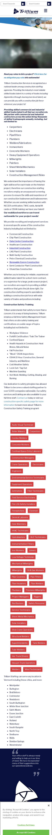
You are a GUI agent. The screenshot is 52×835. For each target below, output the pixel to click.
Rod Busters (17, 603)
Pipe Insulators (19, 583)
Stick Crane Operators (22, 630)
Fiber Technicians (35, 491)
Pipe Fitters (35, 577)
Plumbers (16, 590)
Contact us (22, 398)
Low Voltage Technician (23, 557)
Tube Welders (18, 649)
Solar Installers (19, 623)
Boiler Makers (18, 431)
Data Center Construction (21, 241)
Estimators (17, 491)
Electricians (38, 464)
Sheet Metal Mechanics (23, 616)
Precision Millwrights (35, 590)
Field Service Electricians (23, 497)
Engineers (16, 471)
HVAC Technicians (20, 530)
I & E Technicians (38, 537)
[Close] (49, 808)
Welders (16, 669)
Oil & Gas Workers (35, 570)
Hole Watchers (19, 524)
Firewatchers (18, 511)
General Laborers (20, 517)
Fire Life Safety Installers (23, 504)
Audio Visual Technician (22, 425)
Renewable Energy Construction (24, 262)
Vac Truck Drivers (20, 656)
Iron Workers (18, 550)
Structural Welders (20, 636)
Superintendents (19, 643)
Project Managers (20, 596)
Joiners (32, 550)
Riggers (37, 596)
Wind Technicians (33, 669)
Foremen (33, 511)
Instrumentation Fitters (23, 544)
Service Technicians (21, 610)
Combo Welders (19, 438)
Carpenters (35, 431)
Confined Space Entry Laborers (26, 451)
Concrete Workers (20, 444)
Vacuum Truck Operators (23, 663)
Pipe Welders (37, 583)
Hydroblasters (18, 537)
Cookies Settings (26, 827)
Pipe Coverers (18, 577)
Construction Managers (23, 458)
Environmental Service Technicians (28, 477)
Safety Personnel (37, 603)
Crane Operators (19, 464)
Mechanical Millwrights (22, 563)
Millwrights (17, 570)
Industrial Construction (20, 248)
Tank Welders (39, 643)
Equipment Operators (22, 484)
